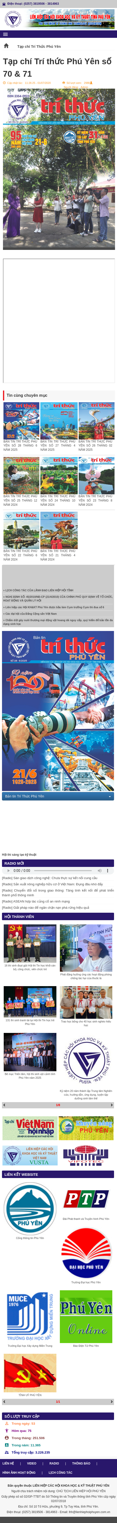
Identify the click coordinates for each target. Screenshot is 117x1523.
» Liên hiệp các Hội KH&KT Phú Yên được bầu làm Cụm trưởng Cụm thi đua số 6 (53, 608)
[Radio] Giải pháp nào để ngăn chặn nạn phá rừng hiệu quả (45, 907)
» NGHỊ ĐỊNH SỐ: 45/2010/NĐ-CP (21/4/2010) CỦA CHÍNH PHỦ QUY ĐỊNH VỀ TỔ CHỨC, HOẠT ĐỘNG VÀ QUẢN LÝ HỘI (58, 600)
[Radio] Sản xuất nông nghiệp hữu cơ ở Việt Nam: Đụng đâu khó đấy (52, 884)
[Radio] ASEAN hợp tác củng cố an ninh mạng (36, 901)
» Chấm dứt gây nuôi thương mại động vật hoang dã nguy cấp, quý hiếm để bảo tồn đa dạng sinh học (58, 623)
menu (5, 34)
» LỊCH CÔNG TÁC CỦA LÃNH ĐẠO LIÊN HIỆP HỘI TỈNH (38, 591)
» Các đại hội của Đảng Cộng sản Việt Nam (30, 614)
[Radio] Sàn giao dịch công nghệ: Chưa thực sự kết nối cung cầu (49, 878)
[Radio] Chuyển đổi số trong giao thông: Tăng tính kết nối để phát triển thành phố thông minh (58, 893)
